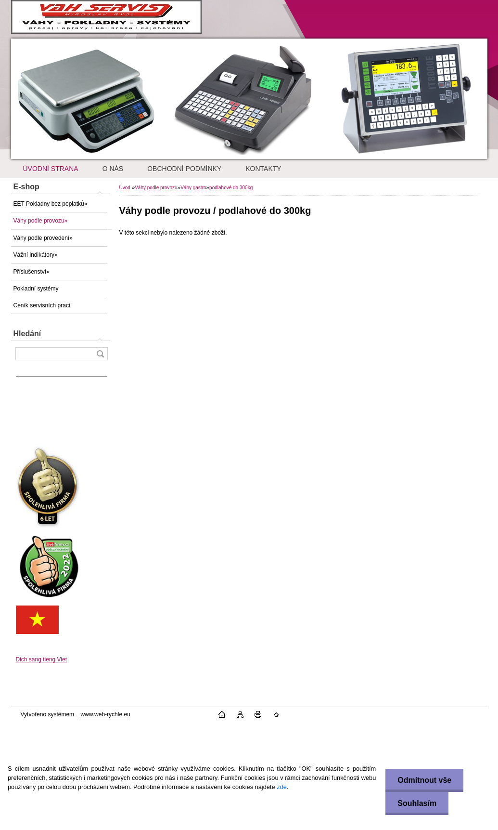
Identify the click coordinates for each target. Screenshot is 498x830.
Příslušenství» (31, 271)
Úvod (124, 187)
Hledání (27, 333)
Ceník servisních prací (42, 305)
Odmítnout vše (424, 780)
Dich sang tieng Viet (41, 659)
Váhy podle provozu (156, 187)
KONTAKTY (263, 168)
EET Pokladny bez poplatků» (50, 203)
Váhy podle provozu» (40, 220)
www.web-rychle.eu (105, 714)
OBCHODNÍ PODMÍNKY (184, 168)
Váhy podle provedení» (43, 238)
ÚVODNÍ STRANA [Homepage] (50, 168)
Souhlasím (416, 803)
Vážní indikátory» (35, 254)
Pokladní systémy (36, 288)
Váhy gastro (193, 187)
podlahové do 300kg (231, 187)
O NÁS (113, 168)
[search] (100, 354)
